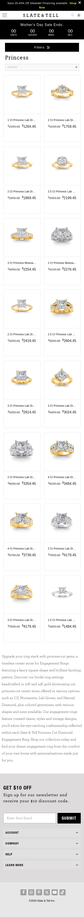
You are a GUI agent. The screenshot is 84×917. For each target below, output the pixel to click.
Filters (42, 47)
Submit (69, 817)
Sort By (42, 67)
